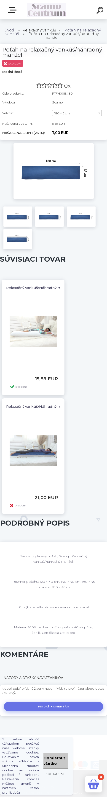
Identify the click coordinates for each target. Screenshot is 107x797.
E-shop (13, 10)
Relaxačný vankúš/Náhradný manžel (38, 287)
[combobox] (77, 113)
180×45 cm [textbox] (62, 113)
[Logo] (46, 9)
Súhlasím (55, 774)
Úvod (9, 30)
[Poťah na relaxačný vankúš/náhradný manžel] (53, 145)
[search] (100, 11)
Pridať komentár (53, 706)
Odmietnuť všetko (54, 761)
